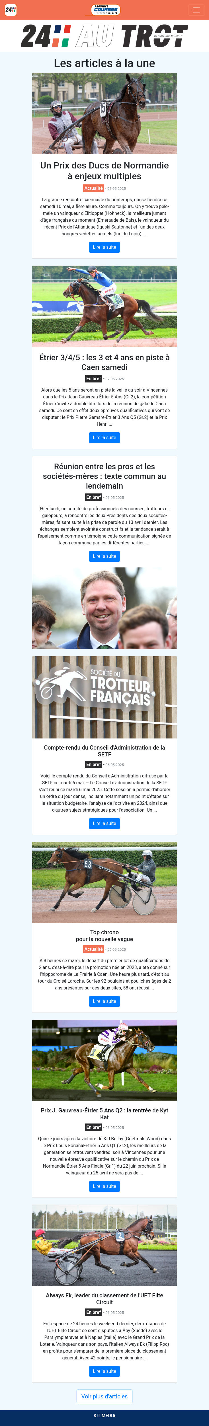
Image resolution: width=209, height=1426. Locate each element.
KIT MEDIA (104, 1415)
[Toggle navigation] (196, 10)
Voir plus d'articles (104, 1396)
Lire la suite (104, 247)
